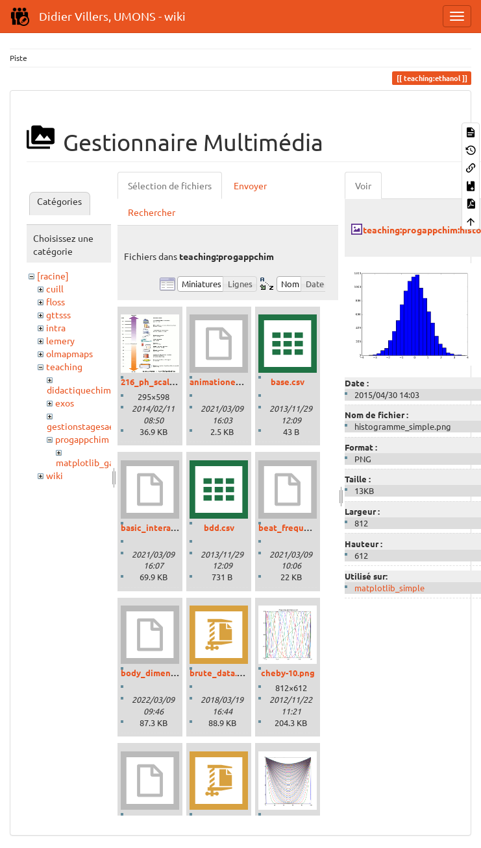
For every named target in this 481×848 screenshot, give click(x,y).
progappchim (82, 439)
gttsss (58, 314)
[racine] (53, 275)
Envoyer (250, 185)
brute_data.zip (219, 672)
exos (64, 402)
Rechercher (151, 212)
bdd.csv (219, 527)
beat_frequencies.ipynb (306, 527)
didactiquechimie (83, 389)
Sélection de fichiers (170, 185)
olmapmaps (69, 353)
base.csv (287, 381)
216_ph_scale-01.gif (160, 381)
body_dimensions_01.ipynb (175, 672)
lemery (60, 340)
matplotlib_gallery (94, 462)
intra (56, 327)
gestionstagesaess (84, 426)
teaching (64, 366)
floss (55, 301)
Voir (363, 185)
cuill (55, 288)
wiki (54, 475)
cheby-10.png (288, 672)
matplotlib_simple (389, 587)
